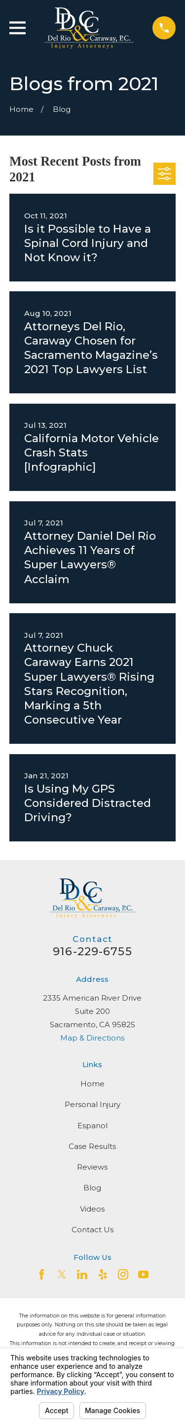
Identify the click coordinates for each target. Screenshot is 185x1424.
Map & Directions (92, 1037)
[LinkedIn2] (82, 1274)
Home (92, 1083)
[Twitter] (62, 1274)
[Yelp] (103, 1274)
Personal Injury (92, 1104)
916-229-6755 (92, 951)
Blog (92, 1187)
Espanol (92, 1125)
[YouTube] (143, 1274)
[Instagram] (123, 1274)
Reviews (92, 1167)
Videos (92, 1209)
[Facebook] (42, 1274)
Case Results (92, 1146)
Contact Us (92, 1229)
